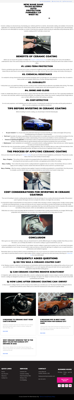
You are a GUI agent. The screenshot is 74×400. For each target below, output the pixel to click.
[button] (49, 18)
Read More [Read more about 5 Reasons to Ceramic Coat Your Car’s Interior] (5, 331)
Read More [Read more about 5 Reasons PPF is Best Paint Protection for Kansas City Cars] (42, 333)
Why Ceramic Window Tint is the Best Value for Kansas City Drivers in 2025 (18, 342)
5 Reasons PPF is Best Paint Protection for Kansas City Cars (53, 321)
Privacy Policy (51, 396)
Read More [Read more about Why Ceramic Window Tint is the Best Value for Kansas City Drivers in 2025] (5, 353)
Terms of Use (43, 396)
